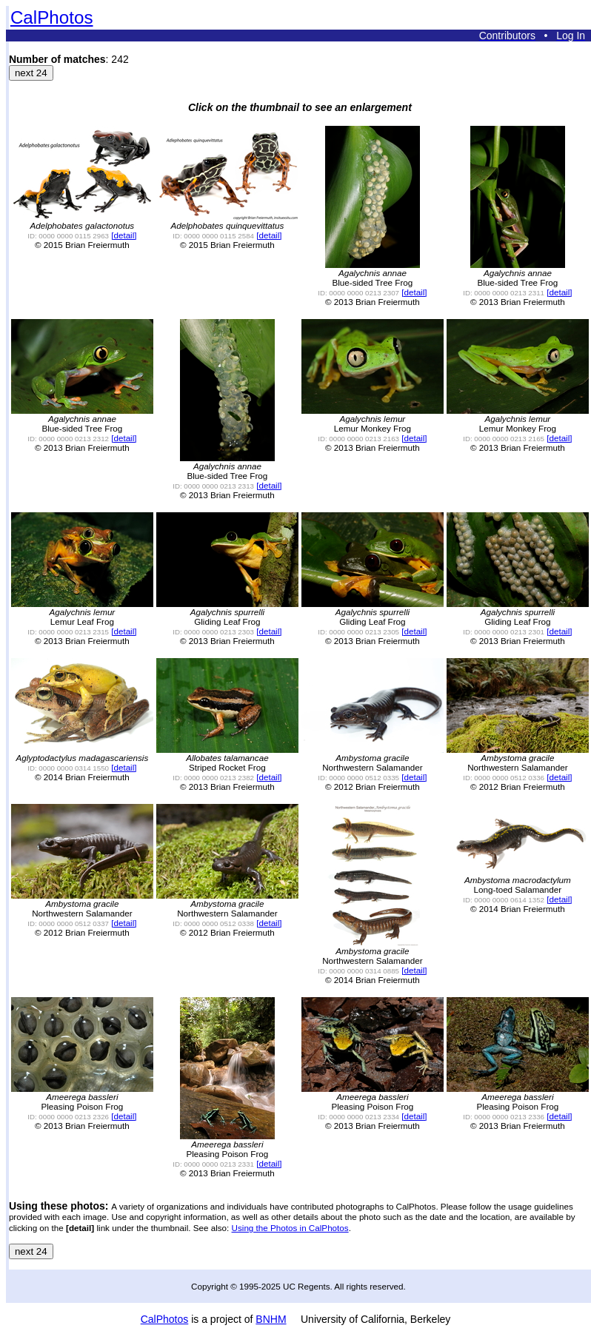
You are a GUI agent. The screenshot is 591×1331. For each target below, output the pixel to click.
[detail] (123, 235)
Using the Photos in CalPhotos (290, 1228)
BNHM (271, 1319)
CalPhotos (51, 17)
